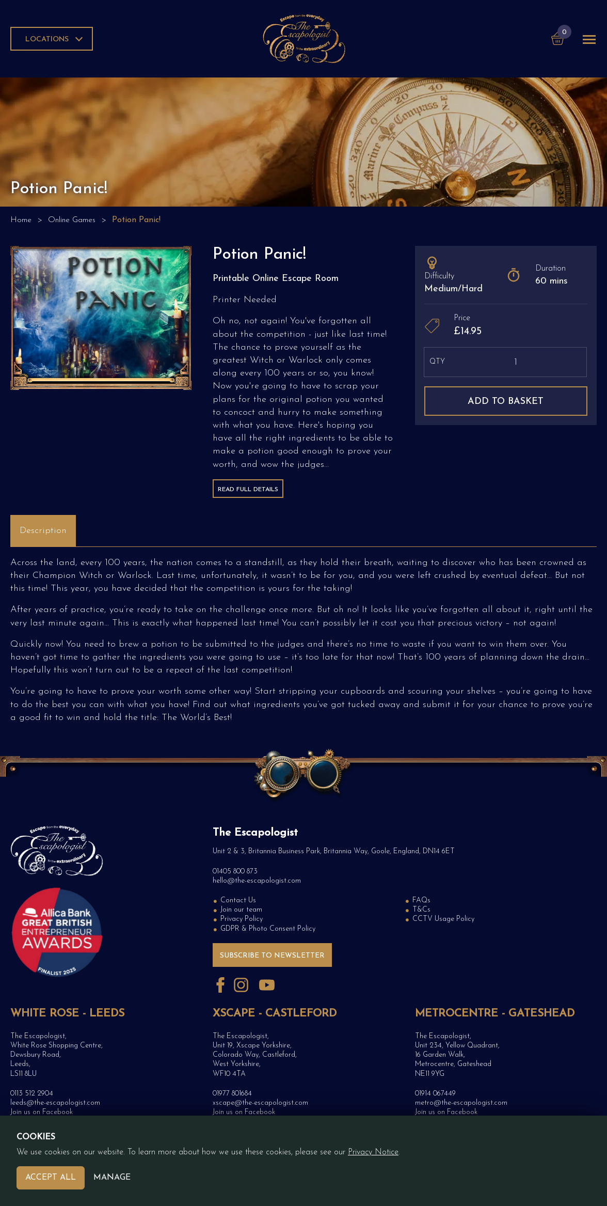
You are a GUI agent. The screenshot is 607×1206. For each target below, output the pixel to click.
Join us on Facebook (41, 1112)
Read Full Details (248, 490)
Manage (112, 1177)
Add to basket (506, 401)
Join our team (241, 910)
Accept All (50, 1177)
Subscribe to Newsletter (272, 955)
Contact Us (238, 900)
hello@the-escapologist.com (257, 881)
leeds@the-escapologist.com (55, 1103)
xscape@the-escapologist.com (260, 1103)
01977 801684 (232, 1094)
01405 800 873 (235, 871)
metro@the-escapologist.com (461, 1103)
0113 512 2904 (31, 1094)
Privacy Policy (241, 919)
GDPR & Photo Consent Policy (267, 929)
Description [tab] (43, 531)
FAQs (421, 900)
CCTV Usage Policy (443, 919)
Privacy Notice (373, 1152)
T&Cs (421, 910)
